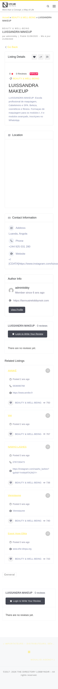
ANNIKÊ (12, 370)
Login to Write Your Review (27, 334)
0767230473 (19, 462)
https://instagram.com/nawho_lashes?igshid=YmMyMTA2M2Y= (31, 471)
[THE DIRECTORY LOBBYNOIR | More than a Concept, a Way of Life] (9, 5)
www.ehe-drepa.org (22, 549)
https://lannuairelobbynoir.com (31, 300)
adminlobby (11, 36)
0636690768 (19, 386)
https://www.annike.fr (23, 392)
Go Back (11, 47)
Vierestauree (14, 495)
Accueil (5, 17)
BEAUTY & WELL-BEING (24, 17)
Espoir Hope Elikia (17, 533)
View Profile (17, 309)
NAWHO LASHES (17, 446)
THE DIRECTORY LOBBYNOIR (33, 672)
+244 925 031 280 (19, 246)
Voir (10, 415)
